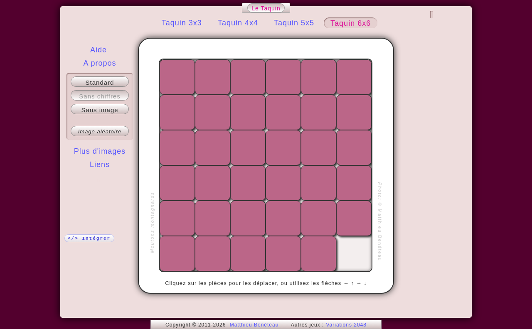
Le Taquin (265, 8)
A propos (99, 63)
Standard (100, 82)
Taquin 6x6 (350, 23)
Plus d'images (100, 151)
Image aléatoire (100, 131)
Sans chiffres (99, 96)
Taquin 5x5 (294, 23)
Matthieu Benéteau (254, 325)
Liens (100, 164)
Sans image (99, 109)
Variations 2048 (346, 325)
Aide (98, 50)
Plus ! (100, 181)
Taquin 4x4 (238, 23)
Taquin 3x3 (182, 23)
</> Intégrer (89, 238)
